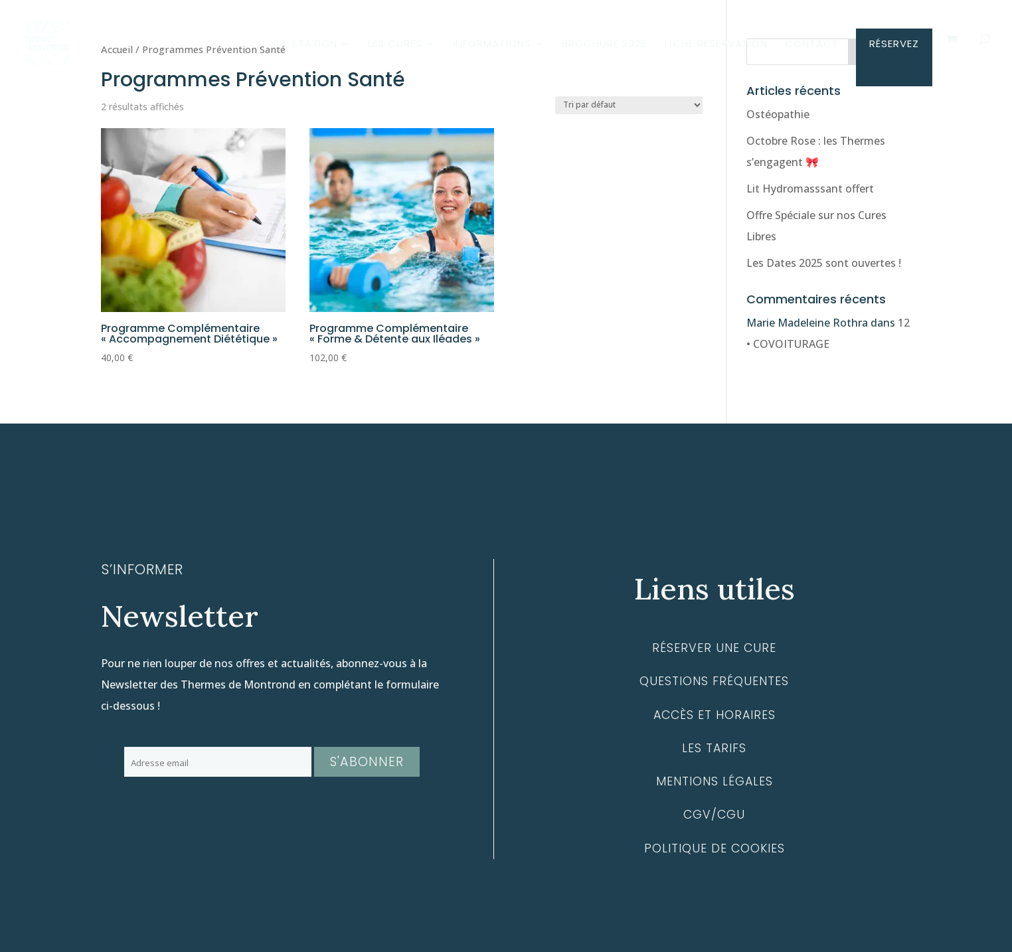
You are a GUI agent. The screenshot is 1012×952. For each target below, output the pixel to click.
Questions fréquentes (714, 681)
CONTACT (812, 44)
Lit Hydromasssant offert (810, 188)
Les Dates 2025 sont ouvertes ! (823, 263)
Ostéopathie (777, 114)
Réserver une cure (714, 648)
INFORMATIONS (492, 44)
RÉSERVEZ (894, 44)
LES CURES (395, 44)
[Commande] (629, 105)
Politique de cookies (714, 848)
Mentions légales (714, 781)
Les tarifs (714, 748)
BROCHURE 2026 (604, 44)
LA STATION (306, 44)
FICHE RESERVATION (716, 44)
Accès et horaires (714, 715)
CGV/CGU (714, 815)
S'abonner (367, 762)
